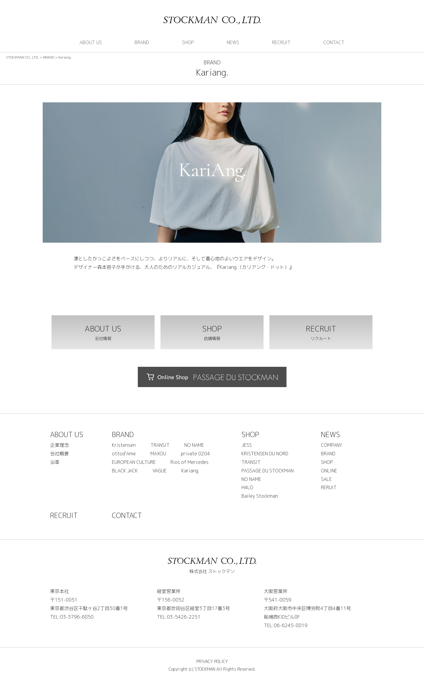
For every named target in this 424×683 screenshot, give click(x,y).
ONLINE (329, 470)
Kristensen (124, 445)
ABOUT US (91, 42)
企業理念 (59, 445)
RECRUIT (281, 42)
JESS (246, 445)
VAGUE (160, 470)
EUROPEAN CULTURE (134, 462)
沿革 (54, 462)
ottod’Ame (124, 453)
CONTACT (333, 42)
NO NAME (194, 445)
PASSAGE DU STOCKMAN (267, 470)
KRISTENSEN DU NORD (264, 453)
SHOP (188, 42)
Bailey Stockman (259, 496)
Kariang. (190, 470)
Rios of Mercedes (189, 462)
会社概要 (59, 453)
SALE (326, 479)
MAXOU (158, 453)
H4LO (247, 487)
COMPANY (331, 445)
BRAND (142, 42)
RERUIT (329, 487)
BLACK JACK (125, 470)
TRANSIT (160, 445)
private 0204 (195, 453)
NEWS (233, 42)
